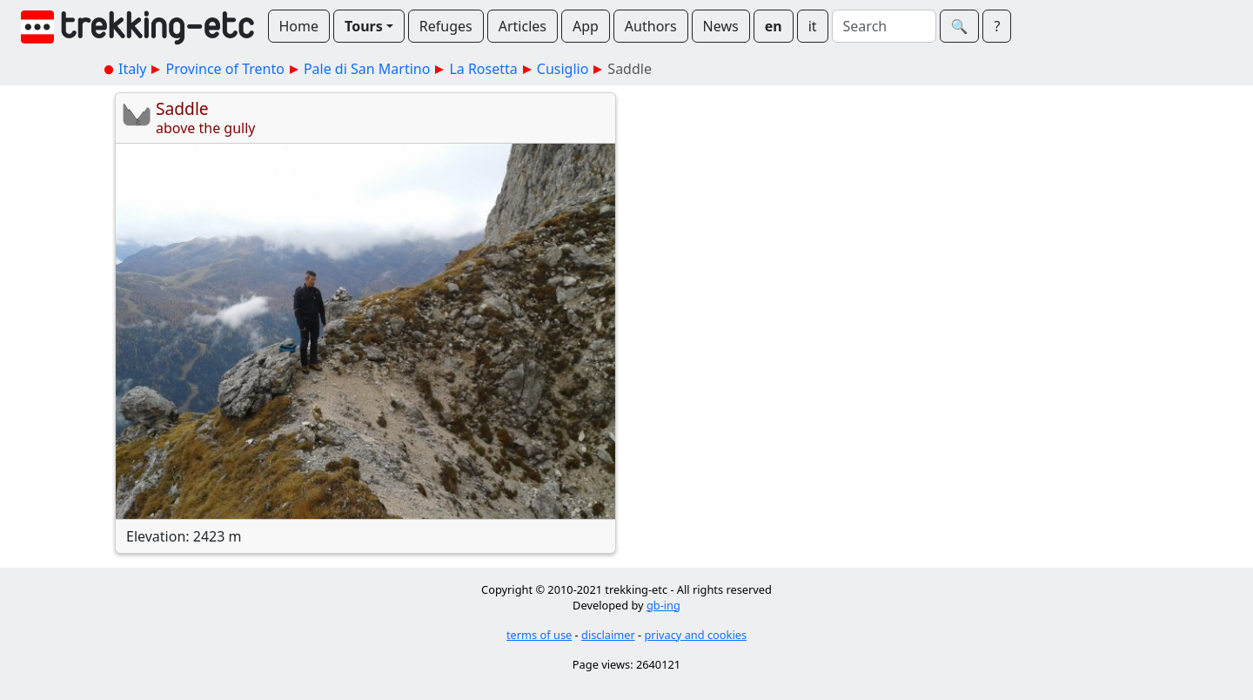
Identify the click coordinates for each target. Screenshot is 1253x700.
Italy (132, 68)
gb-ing (663, 605)
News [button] (721, 26)
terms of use (539, 635)
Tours (364, 26)
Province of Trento (224, 68)
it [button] (812, 26)
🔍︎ (959, 26)
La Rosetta (483, 68)
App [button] (586, 26)
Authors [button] (651, 26)
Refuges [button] (445, 26)
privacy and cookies (696, 635)
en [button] (773, 26)
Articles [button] (522, 26)
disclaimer (608, 635)
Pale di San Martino (367, 68)
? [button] (997, 26)
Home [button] (299, 26)
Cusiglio (563, 68)
